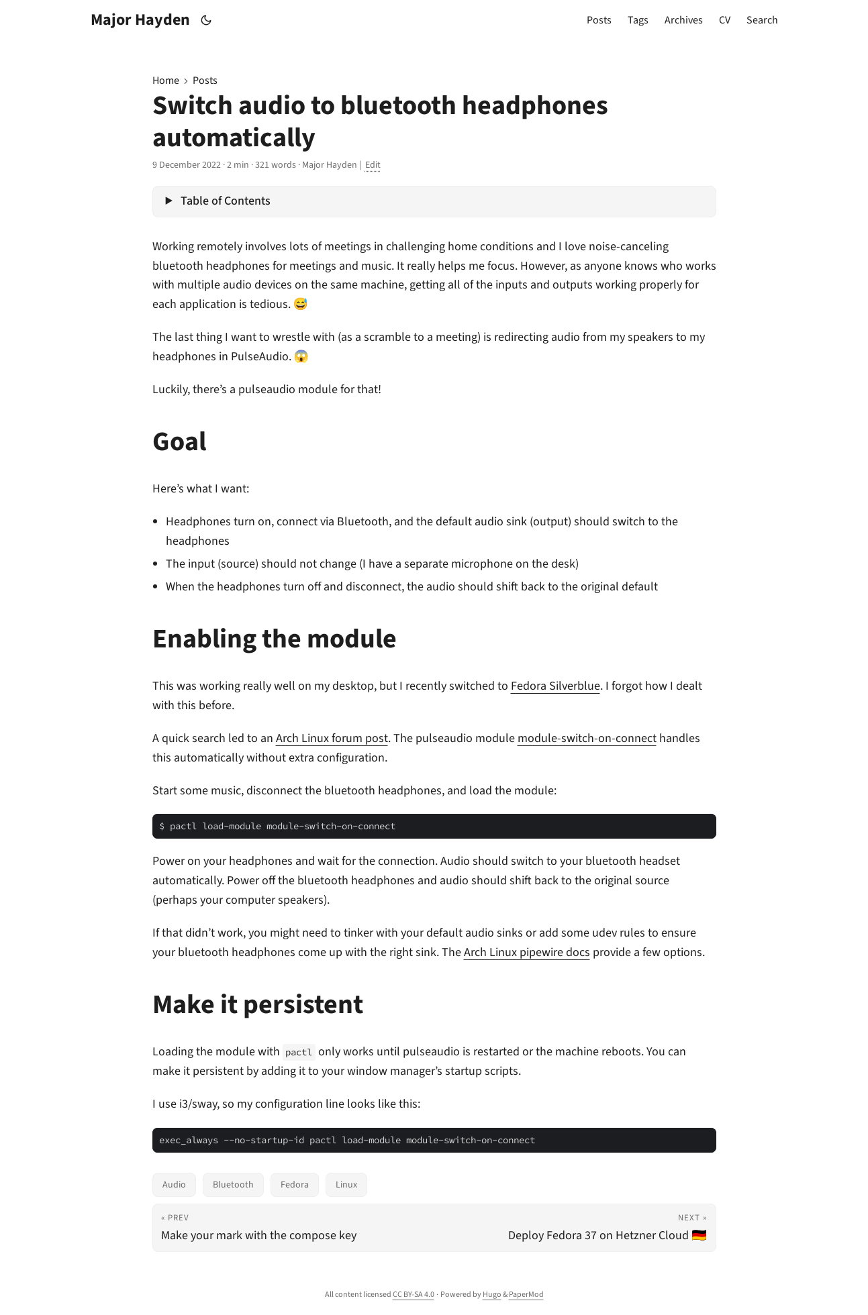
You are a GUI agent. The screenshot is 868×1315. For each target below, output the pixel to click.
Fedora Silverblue (555, 686)
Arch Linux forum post (332, 738)
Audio (174, 1185)
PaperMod (526, 1294)
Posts (205, 80)
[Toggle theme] (205, 20)
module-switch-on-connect (587, 738)
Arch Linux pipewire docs (527, 952)
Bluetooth (233, 1185)
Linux (346, 1185)
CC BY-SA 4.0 (413, 1294)
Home (165, 80)
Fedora (295, 1185)
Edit (373, 165)
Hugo (492, 1294)
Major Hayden (140, 20)
